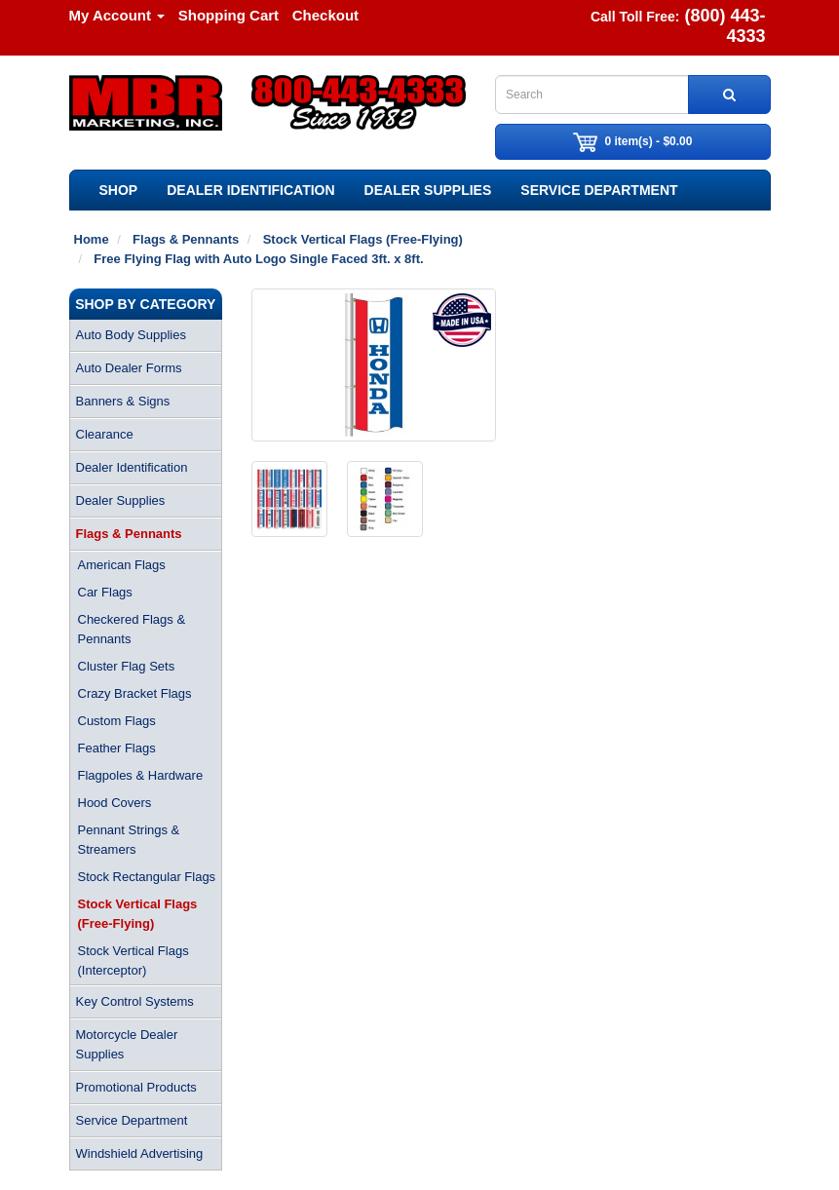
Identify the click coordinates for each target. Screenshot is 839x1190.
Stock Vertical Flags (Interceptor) (133, 960)
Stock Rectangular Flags (147, 876)
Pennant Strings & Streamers (129, 840)
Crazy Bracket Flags (135, 693)
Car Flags (105, 592)
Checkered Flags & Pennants (132, 629)
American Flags (122, 564)
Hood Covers (115, 802)
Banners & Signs (123, 401)
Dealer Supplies (428, 190)
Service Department (598, 190)
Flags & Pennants (129, 533)
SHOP (118, 190)
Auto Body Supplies (131, 334)
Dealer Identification (250, 190)
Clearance (104, 434)
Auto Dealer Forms (129, 368)
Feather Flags (117, 748)
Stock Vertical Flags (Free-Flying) (138, 914)
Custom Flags (117, 720)
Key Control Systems (135, 1001)
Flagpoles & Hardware (141, 775)
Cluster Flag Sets (126, 666)
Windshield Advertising (140, 1153)
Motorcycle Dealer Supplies (127, 1044)
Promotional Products (136, 1087)
